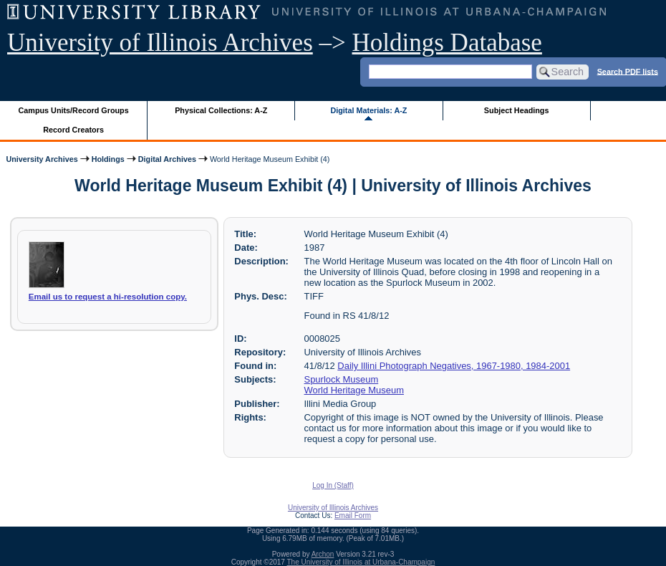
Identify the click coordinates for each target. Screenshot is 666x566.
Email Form (352, 515)
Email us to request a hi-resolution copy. (108, 296)
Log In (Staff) (333, 485)
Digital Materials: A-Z (368, 110)
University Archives (41, 159)
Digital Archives (167, 159)
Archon (323, 554)
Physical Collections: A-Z (221, 110)
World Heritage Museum (354, 390)
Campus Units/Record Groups (74, 110)
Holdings (108, 159)
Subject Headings (516, 110)
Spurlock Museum (341, 379)
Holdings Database (447, 43)
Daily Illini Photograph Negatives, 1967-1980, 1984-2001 (453, 365)
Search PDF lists (627, 71)
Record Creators (73, 129)
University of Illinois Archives (160, 43)
